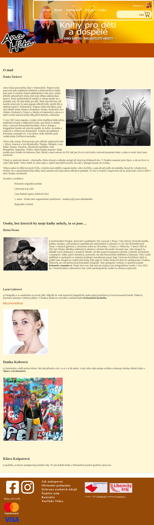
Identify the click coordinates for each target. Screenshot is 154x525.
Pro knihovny (73, 10)
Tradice (102, 10)
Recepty (89, 10)
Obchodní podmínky (56, 485)
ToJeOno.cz (120, 497)
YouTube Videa (52, 501)
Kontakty (48, 497)
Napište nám (51, 493)
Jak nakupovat (52, 481)
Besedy (58, 10)
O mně (46, 10)
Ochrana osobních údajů (59, 489)
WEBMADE (101, 497)
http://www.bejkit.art (13, 303)
